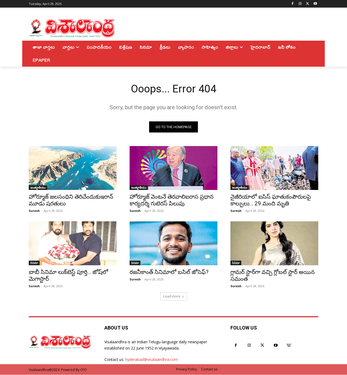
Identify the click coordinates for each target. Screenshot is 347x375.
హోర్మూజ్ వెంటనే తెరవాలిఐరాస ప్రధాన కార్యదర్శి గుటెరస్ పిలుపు (172, 200)
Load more (173, 296)
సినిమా (34, 263)
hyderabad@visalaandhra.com (151, 360)
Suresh (34, 211)
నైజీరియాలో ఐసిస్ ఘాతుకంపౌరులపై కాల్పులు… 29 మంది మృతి (270, 200)
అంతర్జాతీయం (38, 188)
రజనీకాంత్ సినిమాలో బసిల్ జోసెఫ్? (169, 272)
